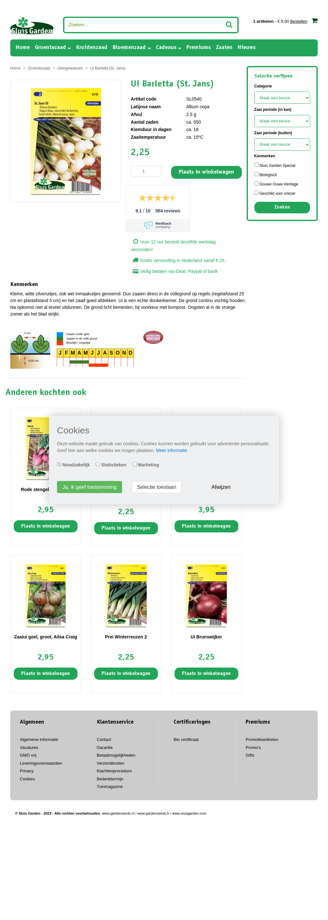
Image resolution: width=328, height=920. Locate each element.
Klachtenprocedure (114, 770)
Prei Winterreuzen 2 (126, 636)
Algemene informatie (39, 739)
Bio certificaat (186, 739)
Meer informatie (171, 450)
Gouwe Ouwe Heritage (276, 183)
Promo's (253, 747)
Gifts (250, 755)
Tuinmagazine (110, 786)
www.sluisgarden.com (189, 813)
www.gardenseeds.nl (118, 813)
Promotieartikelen (262, 739)
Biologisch (265, 174)
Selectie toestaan (156, 487)
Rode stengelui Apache (45, 489)
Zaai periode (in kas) (272, 109)
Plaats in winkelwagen (206, 172)
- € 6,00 (285, 20)
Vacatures (29, 747)
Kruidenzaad (91, 48)
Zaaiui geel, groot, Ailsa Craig (45, 636)
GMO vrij (28, 755)
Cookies (27, 778)
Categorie (263, 86)
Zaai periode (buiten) (273, 133)
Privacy (27, 770)
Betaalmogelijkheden (116, 755)
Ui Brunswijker (206, 636)
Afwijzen (221, 487)
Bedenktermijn (110, 778)
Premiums (198, 48)
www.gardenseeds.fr (153, 813)
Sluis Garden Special (274, 165)
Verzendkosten (110, 763)
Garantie (105, 747)
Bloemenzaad (129, 48)
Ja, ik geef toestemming (89, 487)
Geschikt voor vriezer (275, 193)
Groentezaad (50, 48)
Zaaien (224, 48)
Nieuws (247, 48)
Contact (104, 739)
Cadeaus (166, 48)
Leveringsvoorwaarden (41, 763)
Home (22, 47)
